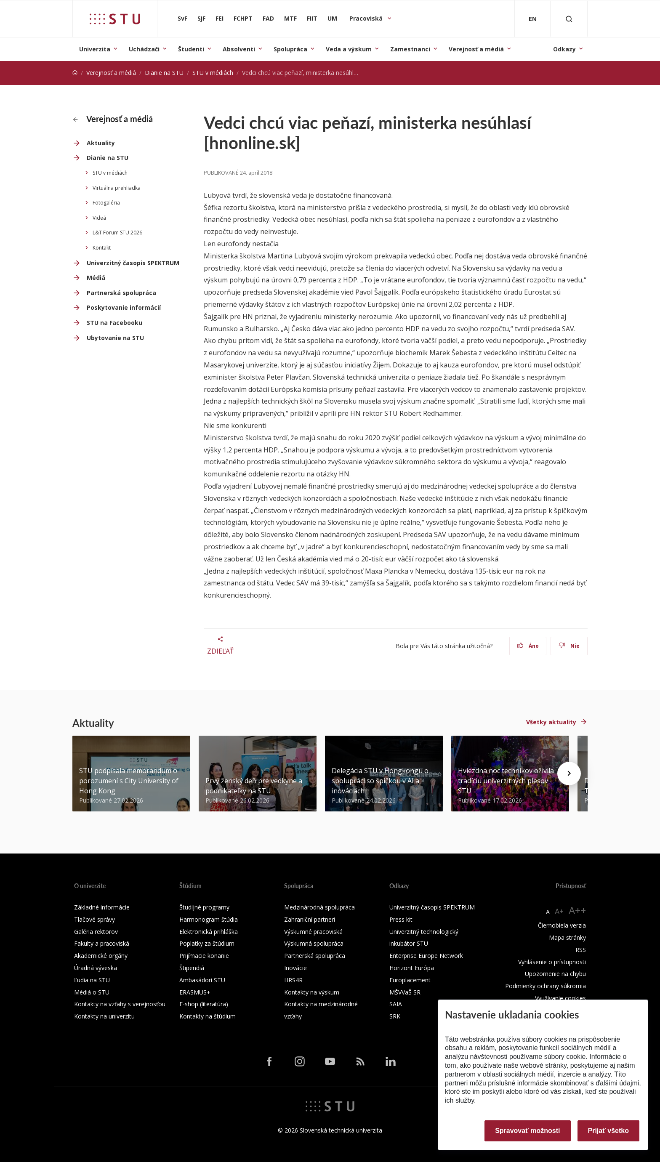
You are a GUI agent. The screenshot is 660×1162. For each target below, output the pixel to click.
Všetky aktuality (551, 722)
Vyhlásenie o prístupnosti (552, 962)
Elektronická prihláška (208, 932)
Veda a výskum (349, 49)
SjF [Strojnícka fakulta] (201, 18)
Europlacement (410, 980)
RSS (580, 950)
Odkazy (564, 49)
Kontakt (102, 247)
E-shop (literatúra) (203, 1004)
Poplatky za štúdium (206, 943)
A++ (577, 910)
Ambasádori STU (202, 980)
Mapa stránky (567, 937)
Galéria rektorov (96, 932)
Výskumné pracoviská (313, 932)
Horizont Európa (411, 968)
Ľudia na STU (92, 980)
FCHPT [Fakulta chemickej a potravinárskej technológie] (243, 18)
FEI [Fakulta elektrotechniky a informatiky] (220, 18)
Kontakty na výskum (311, 992)
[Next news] (569, 773)
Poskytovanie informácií (124, 307)
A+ (559, 911)
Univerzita (94, 49)
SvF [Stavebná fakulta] (182, 18)
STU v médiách (212, 73)
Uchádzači (144, 49)
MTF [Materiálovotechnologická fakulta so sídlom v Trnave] (290, 18)
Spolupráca (290, 49)
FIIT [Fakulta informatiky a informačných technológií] (312, 18)
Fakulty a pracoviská (101, 943)
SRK (394, 1016)
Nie (569, 645)
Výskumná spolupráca (313, 943)
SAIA (395, 1004)
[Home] (74, 73)
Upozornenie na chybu (555, 974)
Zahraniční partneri (309, 919)
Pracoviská (366, 18)
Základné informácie (102, 907)
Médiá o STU (91, 992)
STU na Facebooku (114, 323)
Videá (99, 217)
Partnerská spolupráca (121, 293)
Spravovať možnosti (527, 1130)
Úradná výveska (95, 968)
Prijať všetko (608, 1130)
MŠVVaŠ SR (404, 992)
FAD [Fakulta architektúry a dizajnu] (268, 18)
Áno (528, 645)
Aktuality (101, 143)
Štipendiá (191, 968)
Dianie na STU (164, 73)
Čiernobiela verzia (562, 925)
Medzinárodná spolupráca (319, 907)
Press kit (400, 919)
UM (332, 18)
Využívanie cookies (560, 998)
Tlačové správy (94, 919)
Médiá (96, 278)
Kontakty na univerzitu (104, 1016)
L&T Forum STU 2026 (117, 232)
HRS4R (293, 980)
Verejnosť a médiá (476, 49)
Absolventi (239, 49)
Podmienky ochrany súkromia (545, 986)
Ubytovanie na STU (115, 338)
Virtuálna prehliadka (117, 187)
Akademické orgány (101, 956)
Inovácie (295, 968)
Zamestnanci (410, 49)
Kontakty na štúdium (207, 1016)
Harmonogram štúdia (208, 919)
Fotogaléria (106, 202)
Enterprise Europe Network (426, 956)
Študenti (191, 49)
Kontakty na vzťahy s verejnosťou (119, 1004)
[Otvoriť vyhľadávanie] (569, 18)
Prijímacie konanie (204, 956)
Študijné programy (204, 907)
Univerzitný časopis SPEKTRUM (133, 263)
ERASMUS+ (194, 992)
